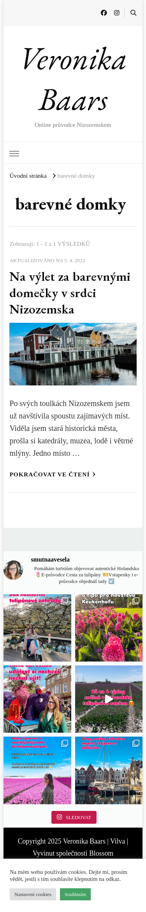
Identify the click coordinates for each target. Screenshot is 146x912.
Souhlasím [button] (75, 894)
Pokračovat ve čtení (52, 474)
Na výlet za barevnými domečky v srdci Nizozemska (69, 292)
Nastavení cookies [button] (32, 894)
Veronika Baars (73, 78)
